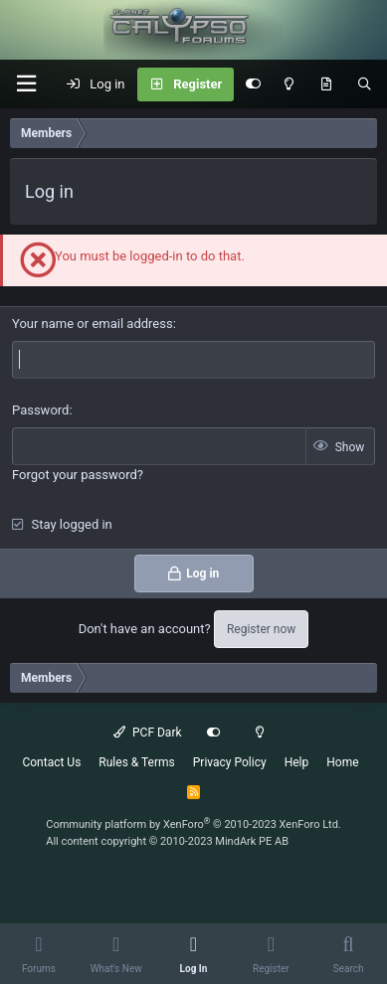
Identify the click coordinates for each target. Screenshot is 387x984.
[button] (26, 84)
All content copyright (167, 841)
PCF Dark (147, 732)
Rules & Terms (136, 762)
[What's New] (325, 84)
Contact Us (51, 762)
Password (40, 410)
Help (297, 762)
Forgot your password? (77, 474)
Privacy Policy (230, 762)
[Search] (364, 84)
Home (342, 762)
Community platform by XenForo (193, 824)
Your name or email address (92, 323)
